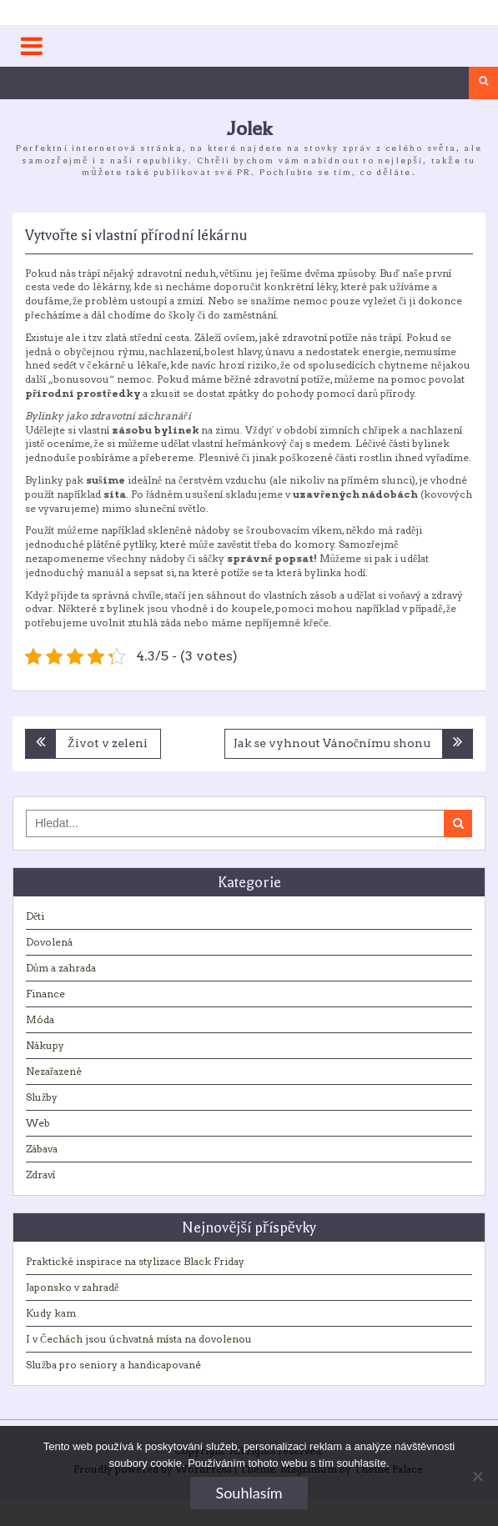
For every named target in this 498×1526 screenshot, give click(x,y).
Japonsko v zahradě (72, 1287)
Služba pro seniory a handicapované (113, 1364)
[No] (477, 1476)
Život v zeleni (108, 743)
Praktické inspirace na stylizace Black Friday (135, 1261)
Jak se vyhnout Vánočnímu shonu (332, 743)
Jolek (249, 129)
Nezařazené (54, 1071)
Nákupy (45, 1045)
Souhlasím (248, 1492)
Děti (35, 916)
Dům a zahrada (61, 967)
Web (38, 1123)
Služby (42, 1097)
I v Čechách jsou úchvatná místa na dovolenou (139, 1339)
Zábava (42, 1148)
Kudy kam (51, 1313)
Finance (45, 993)
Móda (40, 1019)
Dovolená (49, 942)
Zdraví (40, 1174)
